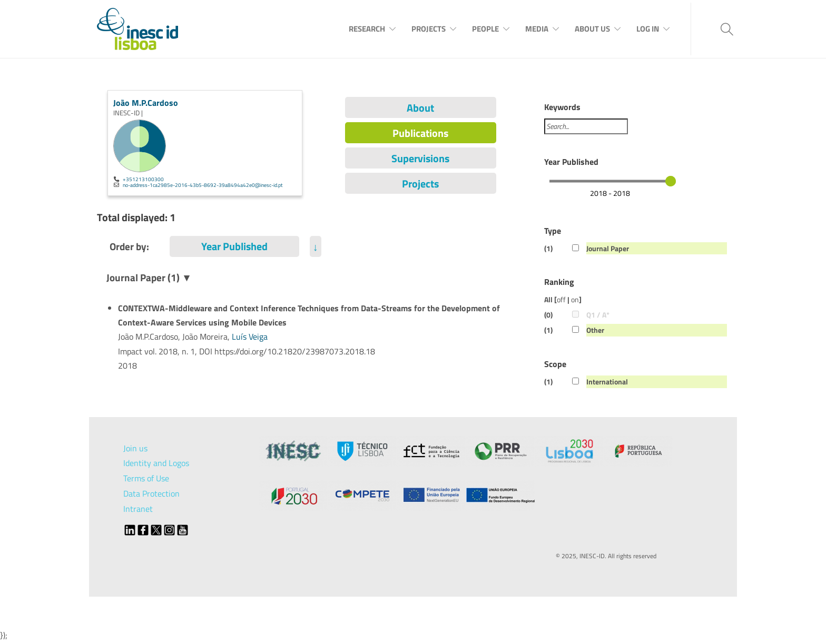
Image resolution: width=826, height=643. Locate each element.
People (485, 29)
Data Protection (151, 493)
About (420, 108)
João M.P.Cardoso (145, 102)
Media (536, 29)
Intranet (138, 508)
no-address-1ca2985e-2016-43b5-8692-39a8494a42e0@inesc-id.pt (203, 185)
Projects (428, 29)
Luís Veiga (250, 336)
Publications (420, 133)
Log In (647, 29)
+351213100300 (143, 179)
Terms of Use (146, 478)
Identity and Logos (156, 463)
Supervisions (420, 158)
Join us (135, 448)
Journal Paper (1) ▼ (149, 277)
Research (367, 29)
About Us (592, 29)
